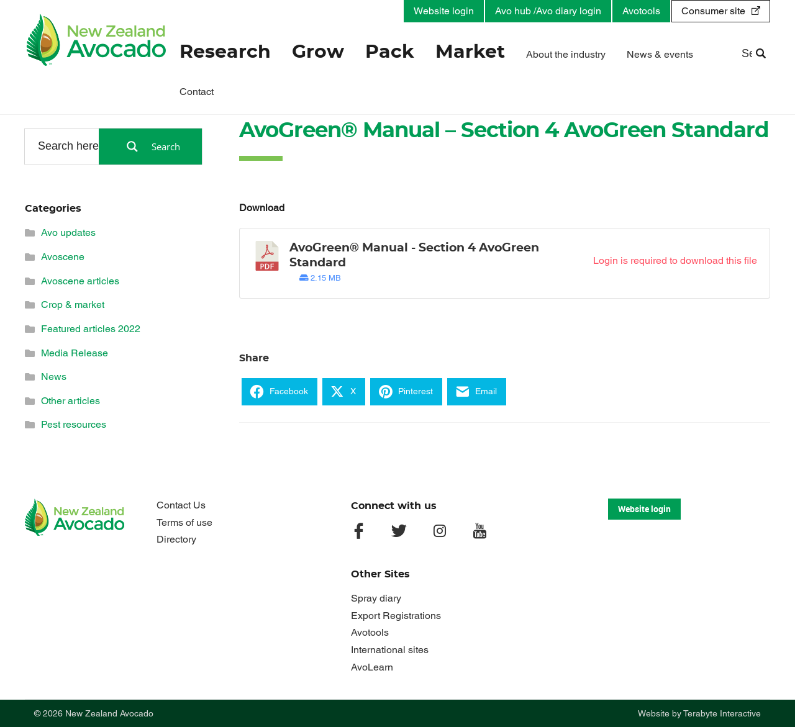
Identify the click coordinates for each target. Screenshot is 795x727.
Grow (318, 52)
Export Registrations (396, 615)
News (53, 376)
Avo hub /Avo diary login (548, 11)
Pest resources (73, 424)
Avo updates (68, 232)
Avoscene (62, 257)
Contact (196, 91)
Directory (176, 539)
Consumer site (713, 11)
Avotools (641, 11)
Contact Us (181, 505)
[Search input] (69, 146)
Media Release (74, 353)
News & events (660, 54)
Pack (389, 52)
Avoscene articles (80, 281)
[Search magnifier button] (150, 147)
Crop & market (72, 304)
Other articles (70, 401)
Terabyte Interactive (722, 713)
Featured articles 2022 (90, 329)
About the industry (566, 54)
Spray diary (376, 598)
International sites (390, 650)
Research (225, 52)
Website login (444, 11)
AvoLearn (372, 667)
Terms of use (184, 522)
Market (470, 52)
